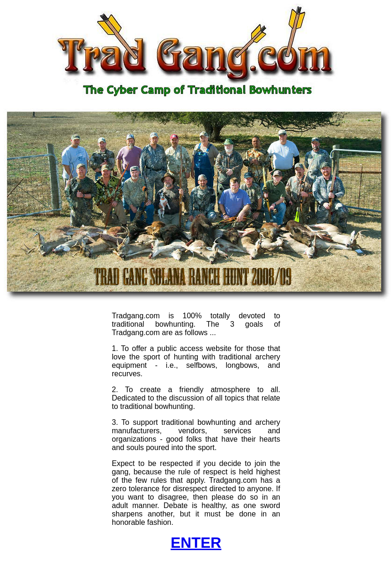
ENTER (196, 542)
